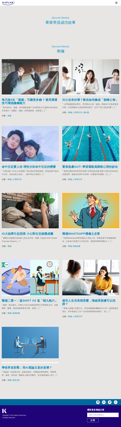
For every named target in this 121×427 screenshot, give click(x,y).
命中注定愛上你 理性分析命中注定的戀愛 (29, 166)
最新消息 (16, 380)
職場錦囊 (76, 246)
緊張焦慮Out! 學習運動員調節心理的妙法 (90, 166)
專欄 (9, 116)
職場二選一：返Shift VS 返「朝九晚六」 (30, 300)
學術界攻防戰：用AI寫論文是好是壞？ (27, 367)
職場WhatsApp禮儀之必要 (81, 233)
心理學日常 (77, 112)
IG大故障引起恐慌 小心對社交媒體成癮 (27, 233)
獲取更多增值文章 (95, 410)
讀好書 (86, 112)
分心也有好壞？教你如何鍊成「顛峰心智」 (90, 99)
